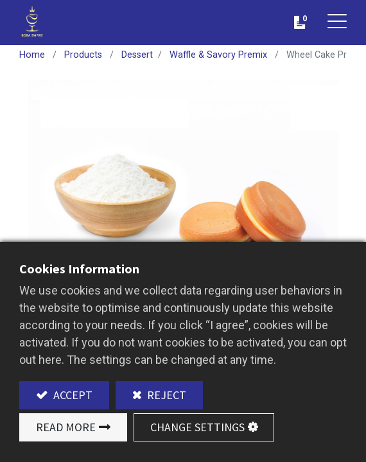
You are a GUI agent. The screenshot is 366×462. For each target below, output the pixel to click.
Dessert (137, 54)
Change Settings (197, 427)
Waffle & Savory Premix (218, 54)
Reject (165, 395)
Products (83, 54)
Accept (71, 395)
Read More (66, 427)
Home (32, 54)
